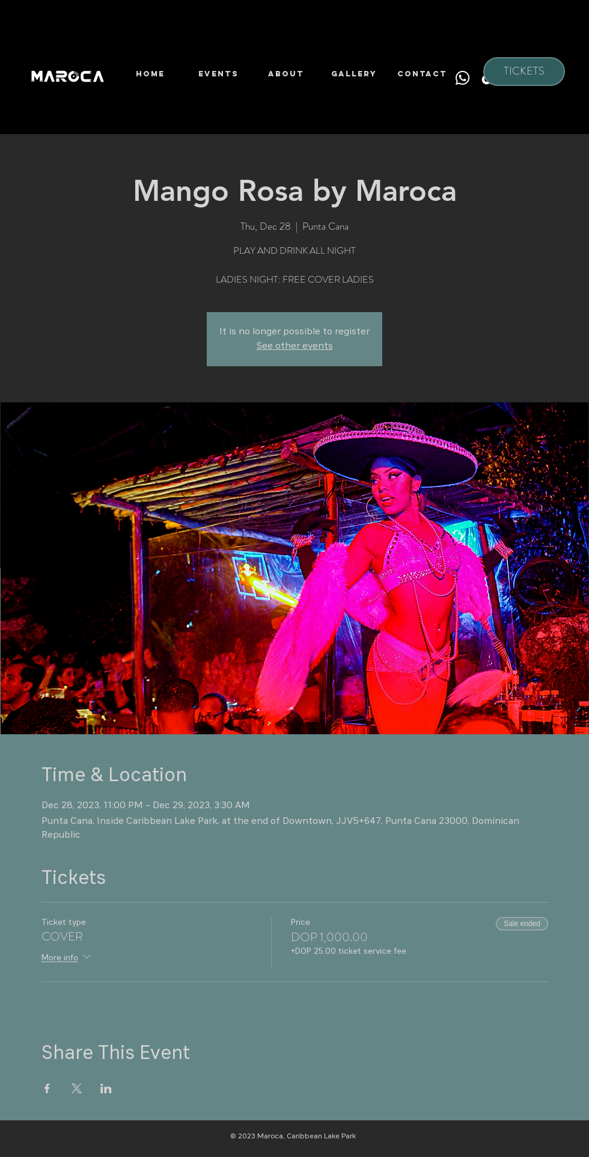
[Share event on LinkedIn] (106, 1088)
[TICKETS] (524, 71)
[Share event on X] (76, 1088)
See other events (295, 346)
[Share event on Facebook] (47, 1088)
